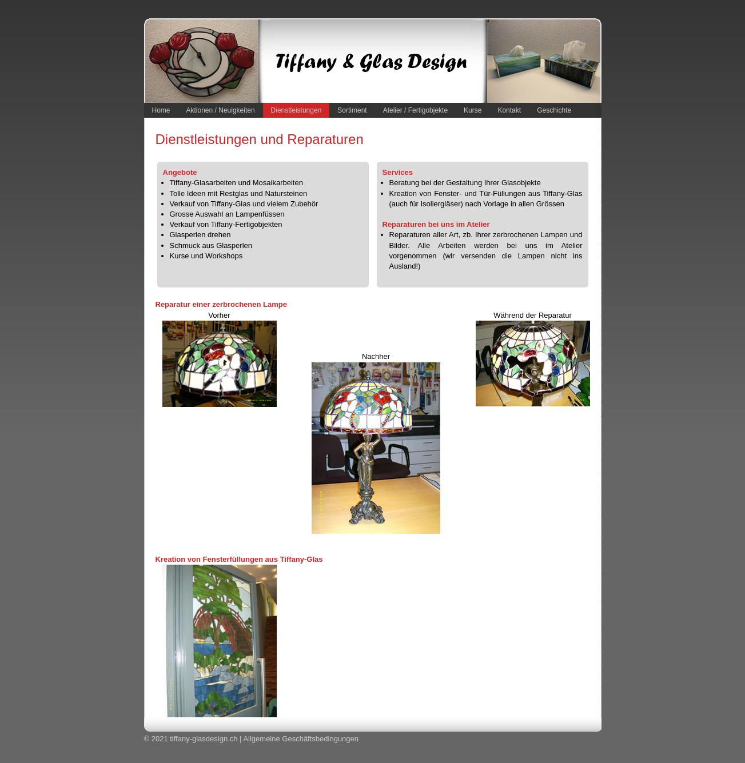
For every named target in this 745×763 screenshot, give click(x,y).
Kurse (472, 110)
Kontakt (509, 110)
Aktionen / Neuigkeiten (220, 110)
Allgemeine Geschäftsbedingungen (300, 738)
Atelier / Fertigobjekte (415, 110)
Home (161, 110)
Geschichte (554, 110)
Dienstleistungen (296, 110)
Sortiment (351, 110)
